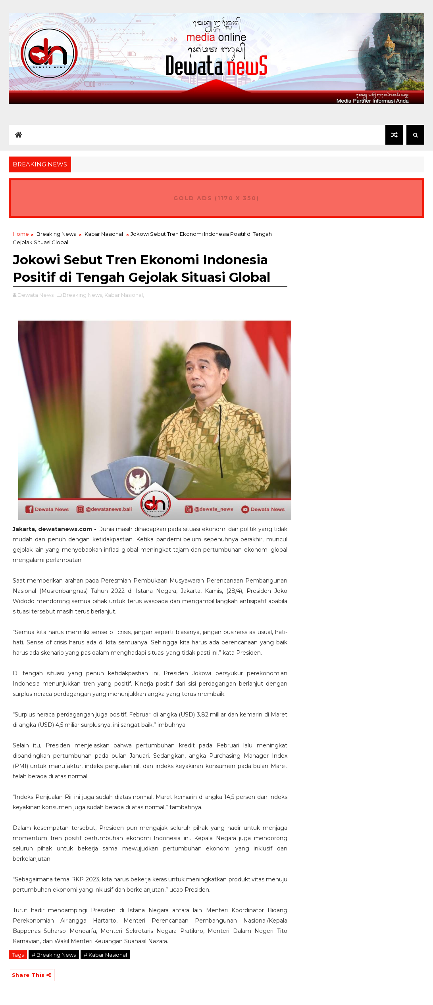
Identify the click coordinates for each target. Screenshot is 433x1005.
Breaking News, (83, 295)
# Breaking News (54, 955)
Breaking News (56, 234)
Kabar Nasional (104, 234)
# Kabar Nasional (105, 955)
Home (21, 234)
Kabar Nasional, (124, 295)
